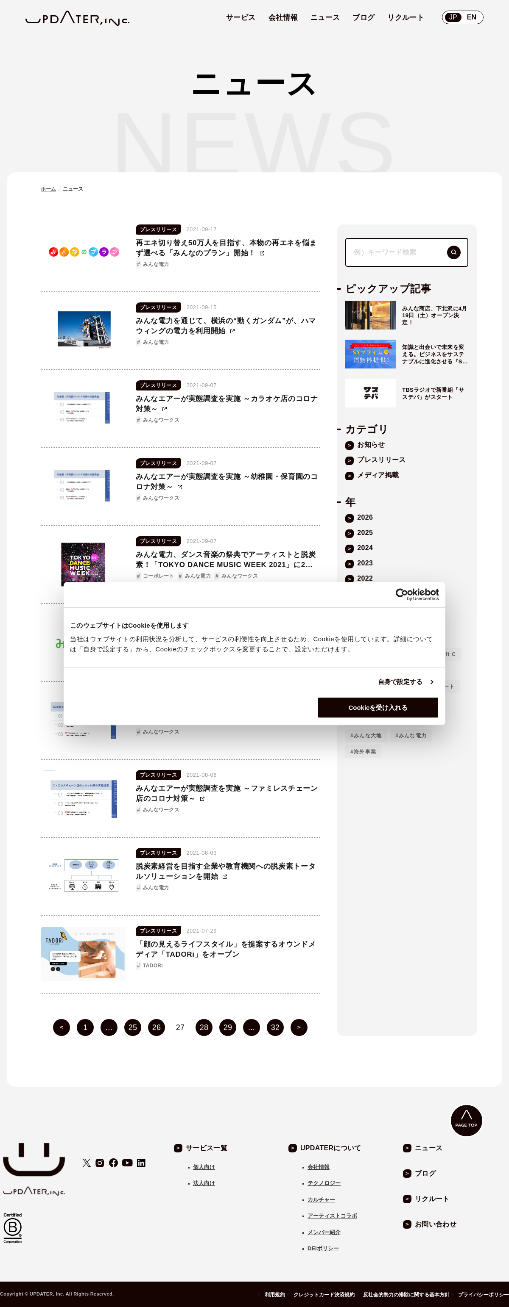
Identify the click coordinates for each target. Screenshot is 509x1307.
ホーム (48, 188)
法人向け (204, 1183)
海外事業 (365, 752)
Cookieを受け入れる (378, 707)
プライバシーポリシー (483, 1294)
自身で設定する (400, 681)
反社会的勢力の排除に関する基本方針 (406, 1294)
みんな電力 (413, 736)
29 (228, 1027)
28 (204, 1027)
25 (133, 1027)
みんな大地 (368, 736)
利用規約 (275, 1294)
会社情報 (319, 1167)
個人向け (204, 1167)
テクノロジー (324, 1183)
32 (275, 1027)
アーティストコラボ (332, 1216)
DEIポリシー (323, 1248)
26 (156, 1027)
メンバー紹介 (324, 1232)
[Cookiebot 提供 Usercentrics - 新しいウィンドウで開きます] (402, 594)
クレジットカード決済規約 (324, 1294)
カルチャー (321, 1199)
